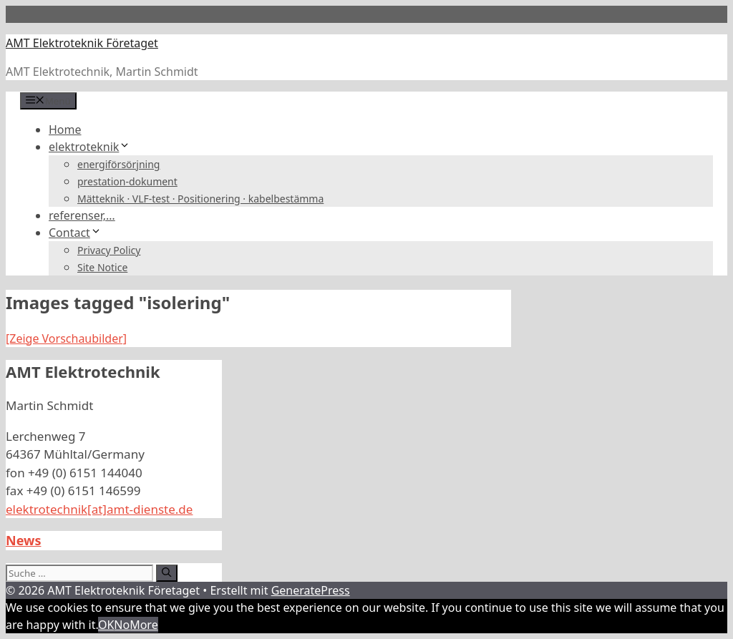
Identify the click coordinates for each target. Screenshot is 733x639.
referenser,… (82, 215)
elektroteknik (89, 147)
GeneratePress (310, 590)
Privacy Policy (108, 250)
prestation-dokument (127, 181)
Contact (75, 232)
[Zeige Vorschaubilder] (66, 338)
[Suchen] (166, 573)
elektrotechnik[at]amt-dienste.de (99, 509)
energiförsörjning (118, 164)
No (122, 625)
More (144, 625)
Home (65, 129)
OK (106, 625)
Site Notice (102, 267)
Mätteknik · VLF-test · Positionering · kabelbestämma (200, 198)
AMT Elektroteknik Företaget (82, 43)
